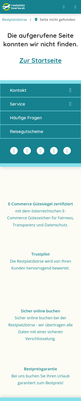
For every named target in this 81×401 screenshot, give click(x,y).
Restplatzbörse (14, 19)
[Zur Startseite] (13, 7)
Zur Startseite (40, 60)
